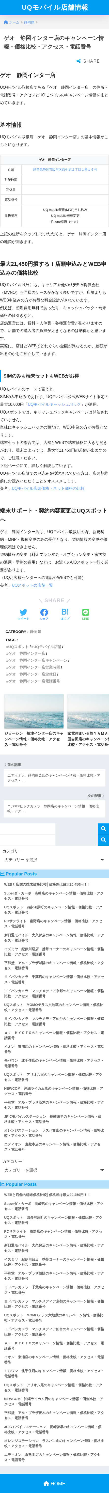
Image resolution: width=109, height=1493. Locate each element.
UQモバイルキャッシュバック (54, 394)
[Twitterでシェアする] (23, 605)
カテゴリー (12, 841)
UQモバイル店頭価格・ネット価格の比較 (48, 478)
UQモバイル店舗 (47, 637)
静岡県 (35, 622)
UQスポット (18, 637)
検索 (103, 819)
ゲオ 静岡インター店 (26, 643)
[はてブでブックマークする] (65, 605)
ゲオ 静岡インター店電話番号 (34, 671)
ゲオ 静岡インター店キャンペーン (37, 650)
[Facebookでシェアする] (44, 605)
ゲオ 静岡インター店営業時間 (34, 657)
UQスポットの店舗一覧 (32, 575)
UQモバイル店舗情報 (55, 7)
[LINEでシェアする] (85, 605)
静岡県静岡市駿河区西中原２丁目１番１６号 (65, 160)
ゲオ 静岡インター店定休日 (32, 664)
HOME (54, 1473)
